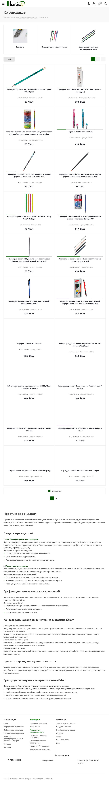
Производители (62, 740)
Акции (58, 736)
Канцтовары (35, 726)
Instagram (98, 778)
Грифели (20, 47)
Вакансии (7, 747)
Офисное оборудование (40, 746)
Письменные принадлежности (37, 731)
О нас (6, 723)
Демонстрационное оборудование (38, 741)
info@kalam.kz (48, 760)
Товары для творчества (65, 723)
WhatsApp (103, 778)
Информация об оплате (13, 730)
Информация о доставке (14, 726)
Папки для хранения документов (38, 736)
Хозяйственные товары (65, 730)
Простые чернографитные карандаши (21, 539)
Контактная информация (14, 733)
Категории (35, 719)
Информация (10, 719)
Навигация (61, 719)
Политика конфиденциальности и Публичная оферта (13, 738)
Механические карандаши (16, 566)
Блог (58, 743)
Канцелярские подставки (40, 749)
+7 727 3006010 (14, 760)
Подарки (59, 733)
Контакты (7, 744)
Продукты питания (63, 726)
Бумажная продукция (38, 723)
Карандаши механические (54, 47)
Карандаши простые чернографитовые (88, 48)
